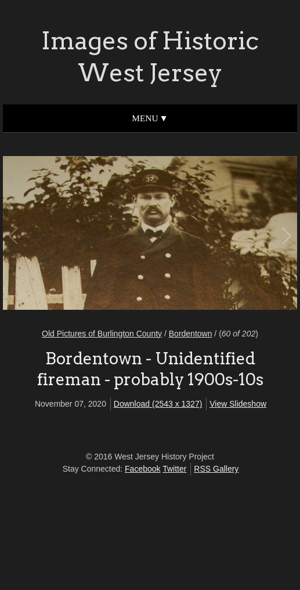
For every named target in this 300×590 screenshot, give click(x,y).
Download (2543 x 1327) (158, 403)
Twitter (174, 468)
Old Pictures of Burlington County (102, 333)
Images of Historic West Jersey (150, 56)
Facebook (142, 468)
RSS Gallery (216, 468)
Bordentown (190, 333)
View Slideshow (237, 403)
